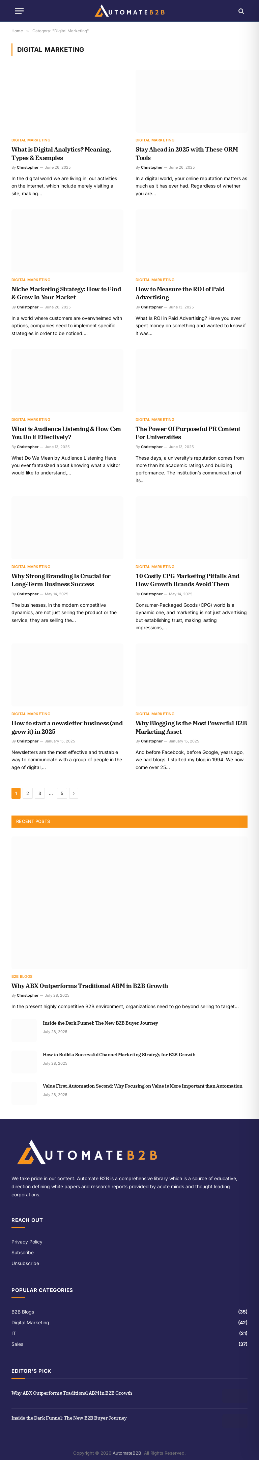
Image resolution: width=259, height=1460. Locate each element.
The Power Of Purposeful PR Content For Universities (188, 433)
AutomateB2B (127, 1453)
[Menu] (19, 11)
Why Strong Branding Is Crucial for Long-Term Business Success (61, 580)
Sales (17, 1344)
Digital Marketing (30, 140)
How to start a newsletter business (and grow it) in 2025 (66, 727)
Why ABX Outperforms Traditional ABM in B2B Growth (89, 986)
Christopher (27, 167)
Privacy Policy (26, 1242)
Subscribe (22, 1252)
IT (13, 1333)
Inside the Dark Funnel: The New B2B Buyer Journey (100, 1023)
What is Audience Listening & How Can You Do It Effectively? (66, 433)
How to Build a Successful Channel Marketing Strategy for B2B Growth (119, 1055)
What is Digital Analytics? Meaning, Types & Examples (61, 153)
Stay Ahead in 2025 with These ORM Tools (187, 153)
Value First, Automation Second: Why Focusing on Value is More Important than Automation (142, 1086)
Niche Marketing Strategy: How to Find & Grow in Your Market (66, 293)
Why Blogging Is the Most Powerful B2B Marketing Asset (191, 727)
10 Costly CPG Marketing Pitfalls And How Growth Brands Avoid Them (187, 580)
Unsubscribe (25, 1263)
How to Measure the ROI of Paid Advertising (180, 293)
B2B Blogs (21, 976)
